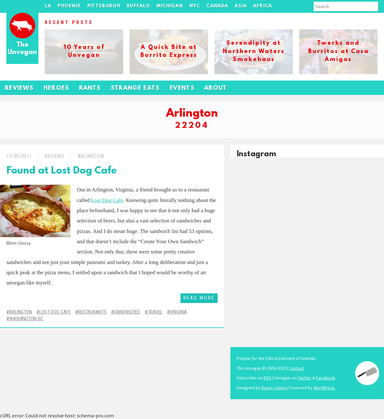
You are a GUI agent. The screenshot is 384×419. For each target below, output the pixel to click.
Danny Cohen (274, 388)
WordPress (324, 388)
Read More (199, 298)
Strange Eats (135, 88)
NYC (194, 6)
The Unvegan (22, 48)
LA (48, 6)
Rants (90, 88)
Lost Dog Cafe (107, 200)
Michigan (169, 6)
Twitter (304, 378)
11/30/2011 (19, 156)
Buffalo (138, 6)
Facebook (325, 378)
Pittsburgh (104, 6)
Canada (217, 6)
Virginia (178, 312)
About (215, 88)
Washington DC (26, 319)
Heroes (56, 88)
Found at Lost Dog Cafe (61, 171)
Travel (155, 312)
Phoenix (69, 6)
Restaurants (92, 312)
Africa (262, 6)
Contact (296, 368)
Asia (241, 6)
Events (182, 88)
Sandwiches (127, 312)
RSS (267, 378)
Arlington (90, 156)
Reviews (19, 88)
